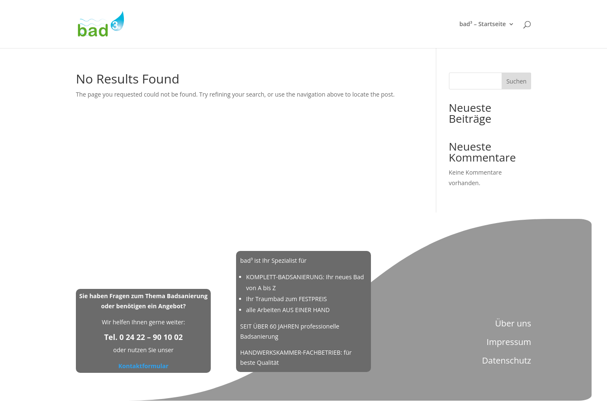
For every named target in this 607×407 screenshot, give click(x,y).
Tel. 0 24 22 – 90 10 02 (143, 337)
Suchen (516, 81)
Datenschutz (506, 360)
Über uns (513, 323)
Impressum (508, 342)
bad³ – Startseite (482, 24)
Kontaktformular (143, 366)
